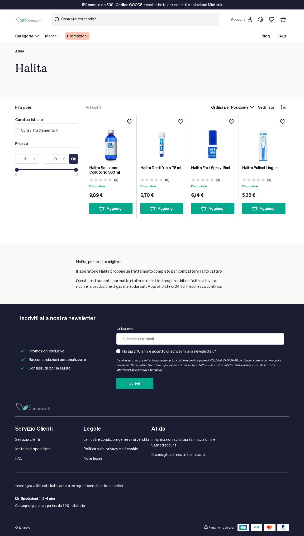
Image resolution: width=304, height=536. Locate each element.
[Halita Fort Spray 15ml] (212, 140)
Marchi (51, 36)
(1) (40, 130)
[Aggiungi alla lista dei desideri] (130, 122)
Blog (266, 36)
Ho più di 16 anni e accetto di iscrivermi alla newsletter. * (169, 351)
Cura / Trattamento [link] (38, 130)
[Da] (27, 159)
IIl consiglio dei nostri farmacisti (178, 454)
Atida (19, 51)
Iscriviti (135, 383)
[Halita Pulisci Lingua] (264, 140)
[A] (56, 159)
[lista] (283, 107)
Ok (73, 159)
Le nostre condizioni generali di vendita (116, 439)
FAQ (19, 458)
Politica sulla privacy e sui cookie (110, 448)
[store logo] (29, 19)
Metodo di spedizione (33, 448)
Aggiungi (111, 208)
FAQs (281, 36)
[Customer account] (241, 19)
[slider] (17, 170)
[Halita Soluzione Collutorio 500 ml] (111, 140)
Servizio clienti (27, 439)
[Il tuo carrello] (283, 19)
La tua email (125, 329)
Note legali (92, 458)
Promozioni (77, 36)
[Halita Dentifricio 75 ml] (162, 140)
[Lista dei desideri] (271, 19)
